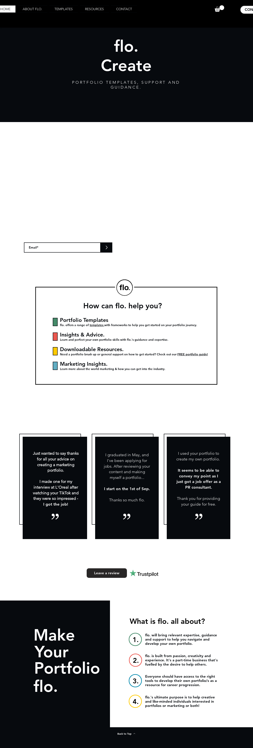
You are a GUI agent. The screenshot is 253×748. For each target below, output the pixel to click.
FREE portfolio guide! (192, 354)
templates (97, 325)
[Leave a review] (107, 573)
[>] (106, 247)
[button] (219, 8)
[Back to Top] (126, 733)
